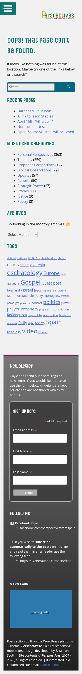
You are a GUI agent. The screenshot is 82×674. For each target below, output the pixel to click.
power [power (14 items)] (66, 302)
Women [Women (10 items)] (42, 332)
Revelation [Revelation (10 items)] (65, 315)
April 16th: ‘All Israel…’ (35, 121)
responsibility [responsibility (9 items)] (35, 315)
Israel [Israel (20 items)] (28, 290)
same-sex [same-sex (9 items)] (12, 323)
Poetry (22, 201)
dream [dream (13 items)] (24, 265)
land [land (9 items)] (54, 290)
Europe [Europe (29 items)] (52, 273)
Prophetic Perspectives (36, 165)
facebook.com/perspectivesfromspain (47, 528)
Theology (24, 159)
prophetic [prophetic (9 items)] (44, 309)
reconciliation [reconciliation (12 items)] (60, 309)
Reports (23, 180)
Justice (22, 196)
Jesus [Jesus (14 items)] (38, 290)
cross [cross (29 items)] (13, 264)
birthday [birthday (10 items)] (22, 258)
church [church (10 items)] (62, 258)
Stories (23, 191)
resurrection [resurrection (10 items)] (50, 315)
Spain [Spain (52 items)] (54, 322)
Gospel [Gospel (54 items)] (31, 282)
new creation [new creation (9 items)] (63, 295)
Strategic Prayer (30, 185)
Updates (24, 175)
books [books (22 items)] (34, 257)
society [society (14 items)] (40, 323)
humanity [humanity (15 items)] (14, 290)
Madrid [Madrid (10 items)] (62, 290)
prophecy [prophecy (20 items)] (29, 309)
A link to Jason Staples (35, 116)
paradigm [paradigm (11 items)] (13, 303)
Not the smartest (31, 126)
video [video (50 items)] (29, 331)
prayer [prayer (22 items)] (13, 309)
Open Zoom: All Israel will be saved (45, 131)
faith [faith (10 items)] (63, 274)
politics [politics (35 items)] (51, 301)
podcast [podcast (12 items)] (36, 303)
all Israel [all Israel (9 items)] (11, 258)
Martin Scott (49, 665)
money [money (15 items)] (49, 295)
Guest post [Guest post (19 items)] (51, 283)
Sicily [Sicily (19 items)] (22, 322)
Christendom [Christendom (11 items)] (48, 258)
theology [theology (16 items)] (14, 332)
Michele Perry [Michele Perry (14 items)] (32, 295)
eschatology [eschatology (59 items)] (25, 272)
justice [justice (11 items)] (47, 290)
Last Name (22, 472)
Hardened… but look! (34, 111)
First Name (22, 451)
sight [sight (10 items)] (31, 323)
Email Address (25, 430)
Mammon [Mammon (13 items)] (14, 295)
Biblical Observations (34, 170)
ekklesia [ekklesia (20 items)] (37, 264)
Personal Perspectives (35, 154)
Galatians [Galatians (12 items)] (13, 283)
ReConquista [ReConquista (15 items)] (17, 314)
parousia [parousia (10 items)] (25, 303)
